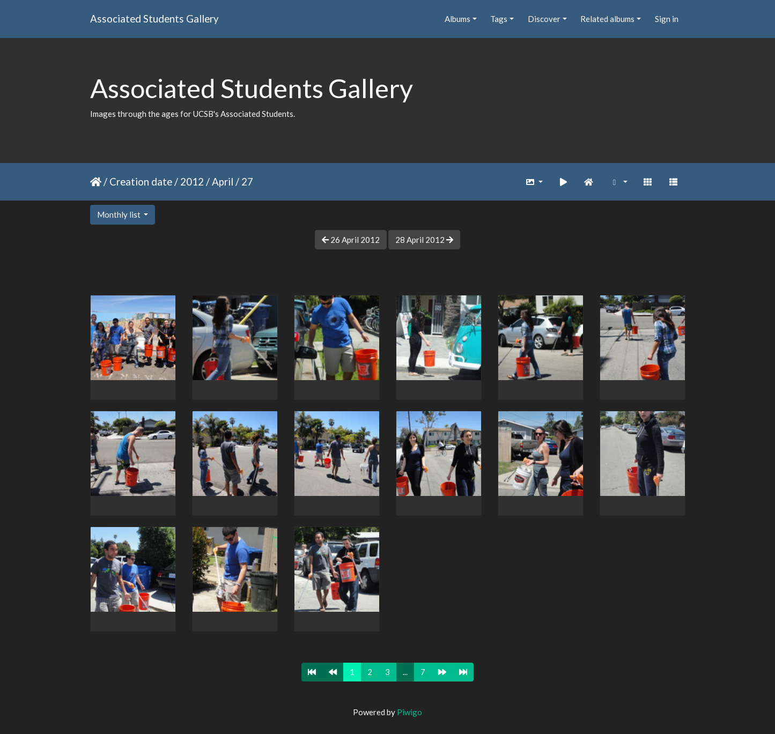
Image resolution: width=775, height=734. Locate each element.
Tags (498, 19)
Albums (457, 19)
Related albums (607, 19)
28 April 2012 (424, 239)
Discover (544, 19)
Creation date (140, 181)
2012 (192, 181)
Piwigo (409, 712)
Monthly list (119, 214)
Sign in (666, 19)
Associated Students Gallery (154, 18)
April (222, 181)
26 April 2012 (351, 239)
